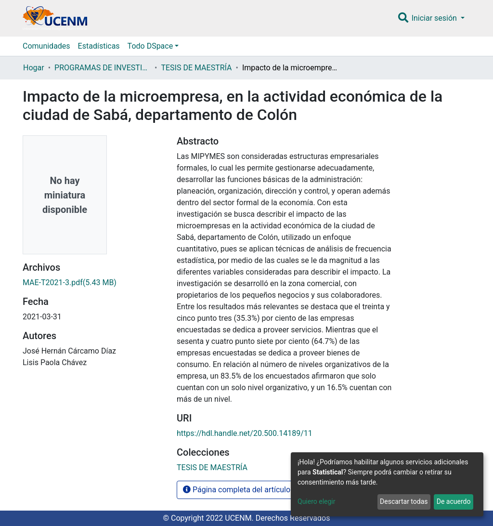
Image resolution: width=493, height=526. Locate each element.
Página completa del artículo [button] (236, 489)
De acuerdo (454, 501)
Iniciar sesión (435, 18)
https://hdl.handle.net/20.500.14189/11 (244, 433)
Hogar (33, 67)
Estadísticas (99, 46)
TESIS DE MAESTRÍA (196, 67)
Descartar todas (404, 501)
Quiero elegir (317, 501)
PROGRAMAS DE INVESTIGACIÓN (102, 67)
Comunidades (46, 46)
